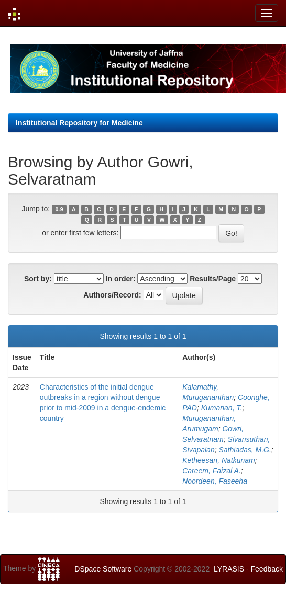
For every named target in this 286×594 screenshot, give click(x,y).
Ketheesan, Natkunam (218, 460)
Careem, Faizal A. (211, 470)
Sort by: (38, 279)
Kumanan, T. (222, 408)
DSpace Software (102, 569)
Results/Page (213, 279)
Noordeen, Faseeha (214, 481)
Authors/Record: (112, 295)
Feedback (267, 569)
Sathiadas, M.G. (244, 450)
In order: (121, 279)
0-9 (59, 209)
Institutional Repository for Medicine (79, 123)
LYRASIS (229, 569)
